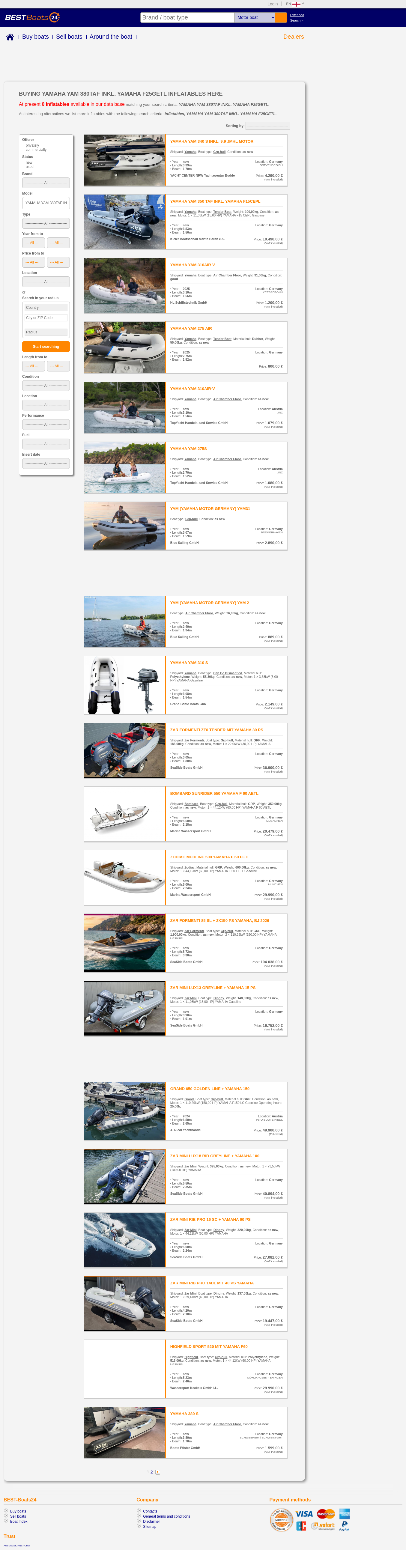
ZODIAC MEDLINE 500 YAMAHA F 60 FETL (210, 857)
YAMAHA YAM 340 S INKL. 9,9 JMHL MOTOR (212, 141)
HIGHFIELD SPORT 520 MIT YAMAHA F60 (209, 1346)
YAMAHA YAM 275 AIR (191, 328)
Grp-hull (219, 152)
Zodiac (189, 867)
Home (9, 38)
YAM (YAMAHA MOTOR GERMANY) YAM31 (210, 508)
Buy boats (35, 36)
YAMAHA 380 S (184, 1413)
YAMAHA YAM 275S (188, 448)
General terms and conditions (166, 1516)
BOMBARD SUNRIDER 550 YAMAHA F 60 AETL (214, 793)
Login (272, 3)
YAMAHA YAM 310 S (189, 662)
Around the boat (111, 36)
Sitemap (149, 1527)
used (30, 167)
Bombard (191, 804)
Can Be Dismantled (227, 673)
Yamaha (190, 152)
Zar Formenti (194, 740)
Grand (189, 1099)
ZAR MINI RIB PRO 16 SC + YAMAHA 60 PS (210, 1219)
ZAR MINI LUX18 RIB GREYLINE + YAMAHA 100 (214, 1156)
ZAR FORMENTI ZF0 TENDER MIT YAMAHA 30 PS (216, 730)
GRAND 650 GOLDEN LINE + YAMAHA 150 (209, 1088)
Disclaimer (151, 1521)
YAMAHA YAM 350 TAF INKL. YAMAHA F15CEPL (215, 201)
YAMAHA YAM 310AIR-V (192, 265)
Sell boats (69, 36)
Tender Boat (222, 211)
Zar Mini (190, 998)
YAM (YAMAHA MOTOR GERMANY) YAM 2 (209, 603)
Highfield (191, 1357)
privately (32, 145)
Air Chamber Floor (227, 275)
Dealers (293, 36)
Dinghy (218, 998)
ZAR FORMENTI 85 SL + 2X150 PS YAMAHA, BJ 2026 (219, 920)
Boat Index (18, 1521)
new (29, 162)
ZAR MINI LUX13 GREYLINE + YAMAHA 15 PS (213, 987)
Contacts (150, 1511)
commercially (36, 150)
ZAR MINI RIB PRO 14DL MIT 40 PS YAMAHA (212, 1283)
